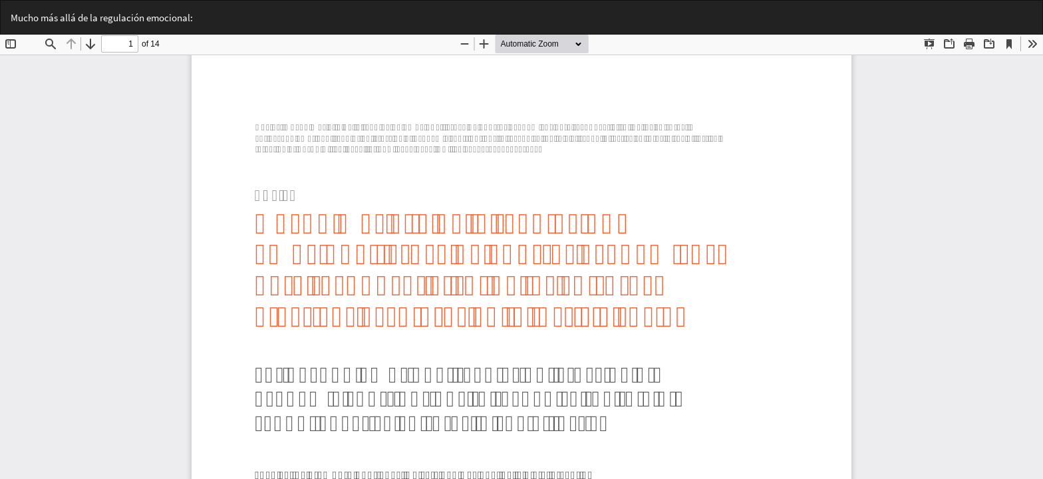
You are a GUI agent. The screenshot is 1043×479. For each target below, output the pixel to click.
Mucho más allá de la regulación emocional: (102, 17)
